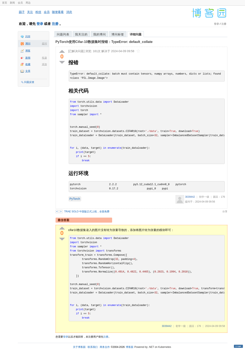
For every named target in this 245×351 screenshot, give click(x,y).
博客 (27, 50)
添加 (44, 64)
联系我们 (93, 347)
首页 (4, 2)
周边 (28, 2)
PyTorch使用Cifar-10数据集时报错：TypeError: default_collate (104, 42)
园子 (22, 12)
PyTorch (75, 198)
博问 (27, 43)
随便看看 (58, 12)
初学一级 (204, 196)
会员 (20, 2)
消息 (69, 12)
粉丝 (38, 12)
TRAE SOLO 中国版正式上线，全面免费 (86, 211)
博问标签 (117, 34)
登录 (39, 24)
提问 (44, 43)
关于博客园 (79, 347)
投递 (44, 57)
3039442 (190, 196)
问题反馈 (29, 82)
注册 (55, 24)
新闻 (12, 2)
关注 (30, 12)
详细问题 (135, 34)
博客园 (129, 347)
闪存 (27, 36)
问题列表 (63, 34)
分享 (224, 211)
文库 (27, 71)
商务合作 (105, 347)
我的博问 (99, 34)
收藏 (27, 64)
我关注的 (81, 34)
